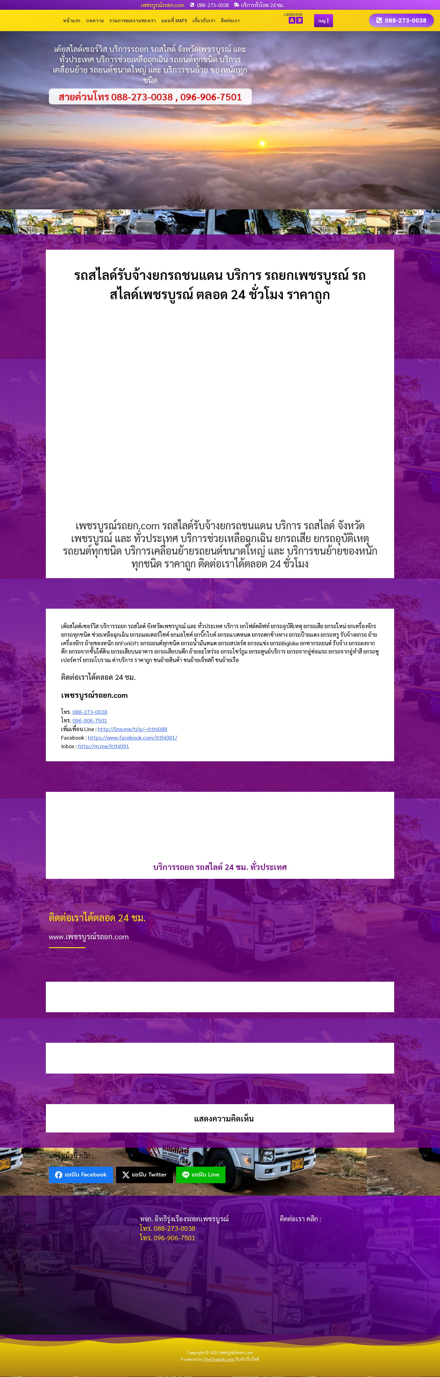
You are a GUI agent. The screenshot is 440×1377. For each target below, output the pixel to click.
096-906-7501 (89, 720)
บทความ (95, 21)
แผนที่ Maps (174, 21)
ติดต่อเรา (230, 21)
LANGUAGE (293, 15)
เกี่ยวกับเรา (204, 21)
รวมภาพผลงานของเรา (132, 21)
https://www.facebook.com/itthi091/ (132, 737)
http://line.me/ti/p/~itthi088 (132, 729)
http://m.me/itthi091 (103, 746)
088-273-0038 (89, 712)
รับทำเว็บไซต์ (247, 1359)
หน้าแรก (71, 21)
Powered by (208, 1359)
